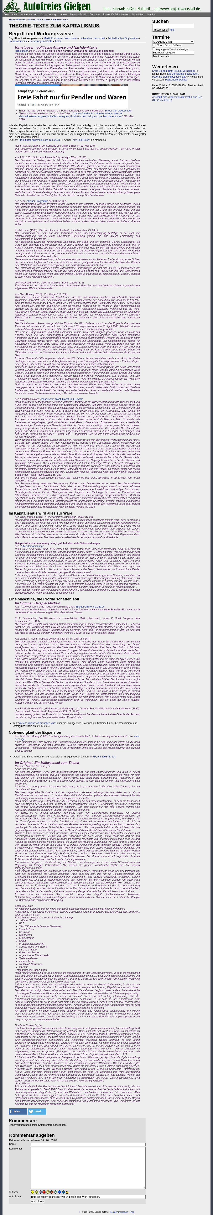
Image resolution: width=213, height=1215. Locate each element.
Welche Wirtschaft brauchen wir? (37, 723)
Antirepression (29, 14)
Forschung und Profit (41, 41)
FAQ (132, 1212)
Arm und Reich (80, 140)
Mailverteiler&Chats (176, 79)
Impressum (123, 1212)
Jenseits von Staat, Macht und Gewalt (61, 399)
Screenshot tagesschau (118, 110)
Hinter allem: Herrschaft (92, 38)
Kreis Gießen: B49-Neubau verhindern (173, 70)
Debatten (95, 14)
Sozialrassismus (18, 41)
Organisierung (48, 14)
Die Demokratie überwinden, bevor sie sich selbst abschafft (175, 75)
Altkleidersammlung (32, 546)
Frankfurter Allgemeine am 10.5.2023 (39, 140)
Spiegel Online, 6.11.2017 (90, 606)
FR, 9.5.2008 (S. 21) (104, 756)
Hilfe (172, 29)
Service (151, 14)
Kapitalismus (34, 19)
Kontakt (113, 1212)
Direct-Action (11, 14)
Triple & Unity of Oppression (122, 38)
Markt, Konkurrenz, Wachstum (60, 38)
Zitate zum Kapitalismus (56, 19)
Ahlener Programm (36, 201)
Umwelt (63, 14)
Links (58, 41)
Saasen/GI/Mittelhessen (116, 14)
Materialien (138, 14)
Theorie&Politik (78, 14)
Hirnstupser (21, 50)
